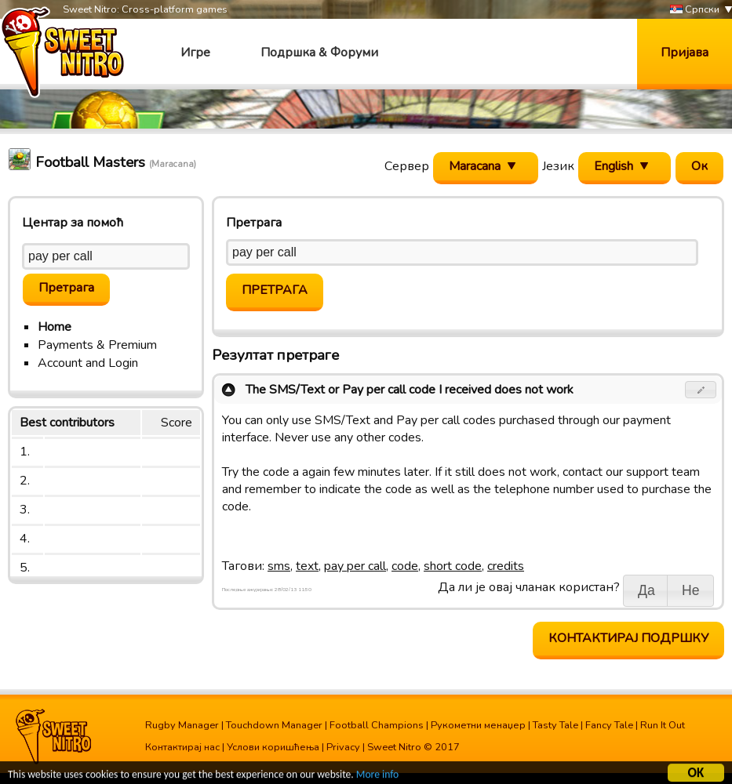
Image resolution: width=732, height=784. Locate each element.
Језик (558, 166)
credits (505, 566)
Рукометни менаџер (478, 725)
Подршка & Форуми (319, 52)
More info (377, 775)
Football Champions (377, 725)
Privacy (343, 747)
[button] (701, 389)
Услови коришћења (273, 747)
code (404, 566)
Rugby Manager (182, 725)
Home (54, 327)
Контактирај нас (182, 747)
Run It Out (662, 725)
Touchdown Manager (274, 725)
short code (453, 566)
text (307, 566)
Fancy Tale (609, 725)
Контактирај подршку (628, 638)
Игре (195, 52)
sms (279, 566)
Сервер (406, 166)
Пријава (684, 52)
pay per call (355, 566)
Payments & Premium (97, 345)
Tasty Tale (555, 725)
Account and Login (88, 363)
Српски (694, 9)
